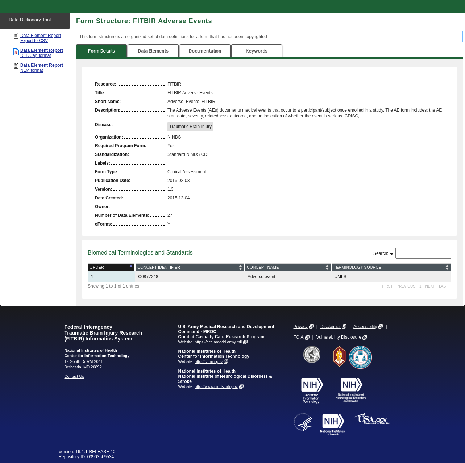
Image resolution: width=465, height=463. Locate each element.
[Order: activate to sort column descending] (112, 267)
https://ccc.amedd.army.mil (218, 342)
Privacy (301, 326)
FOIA (299, 337)
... (362, 116)
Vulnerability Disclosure (338, 337)
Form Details (101, 50)
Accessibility (365, 326)
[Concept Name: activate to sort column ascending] (288, 267)
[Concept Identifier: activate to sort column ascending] (190, 267)
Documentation (205, 50)
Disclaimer (330, 326)
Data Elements (153, 50)
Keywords (256, 50)
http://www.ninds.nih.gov (216, 386)
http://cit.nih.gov (209, 361)
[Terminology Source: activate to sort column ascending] (391, 267)
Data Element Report (40, 38)
